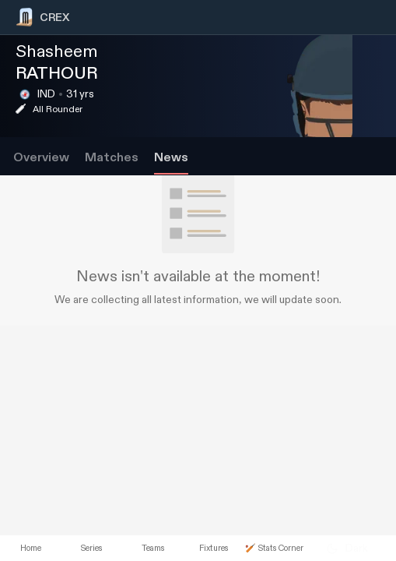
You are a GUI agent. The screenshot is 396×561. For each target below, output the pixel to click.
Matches (111, 158)
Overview (41, 158)
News (171, 158)
